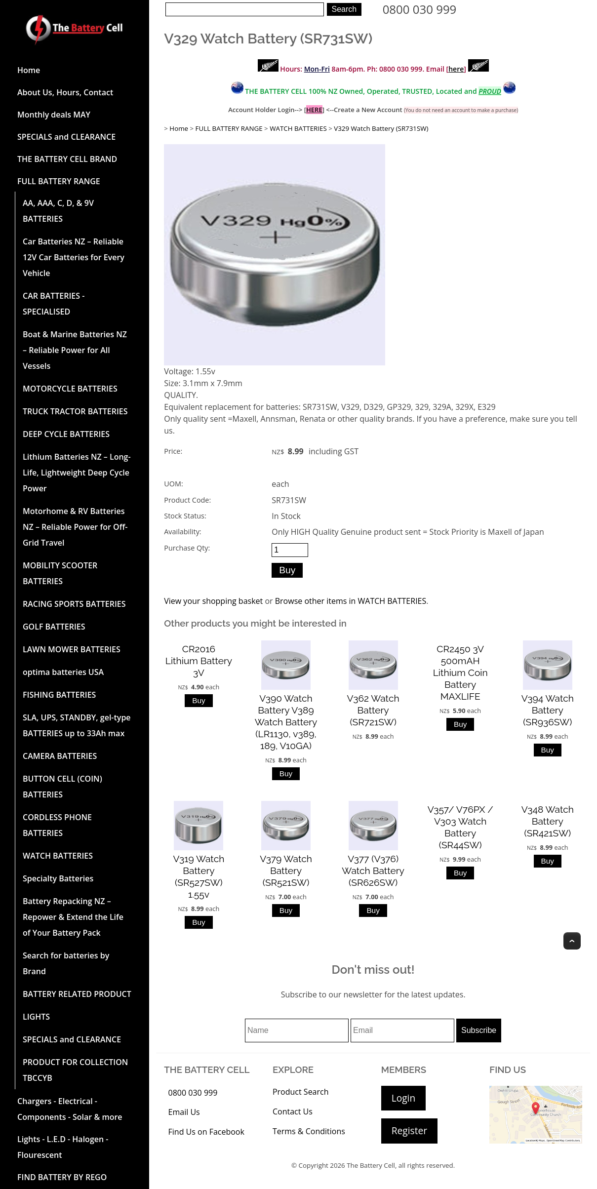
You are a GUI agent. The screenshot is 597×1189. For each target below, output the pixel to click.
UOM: (173, 483)
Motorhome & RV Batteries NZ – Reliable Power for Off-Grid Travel (75, 527)
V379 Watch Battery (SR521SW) (286, 870)
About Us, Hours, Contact (65, 92)
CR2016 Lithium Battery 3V (198, 660)
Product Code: (187, 500)
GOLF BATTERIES (54, 626)
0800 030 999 (420, 9)
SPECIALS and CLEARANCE (66, 136)
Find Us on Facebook (206, 1131)
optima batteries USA (63, 672)
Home (28, 70)
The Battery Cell (371, 1165)
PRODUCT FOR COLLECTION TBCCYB (75, 1070)
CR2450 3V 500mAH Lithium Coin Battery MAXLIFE (460, 672)
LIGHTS (36, 1016)
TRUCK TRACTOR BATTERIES (75, 411)
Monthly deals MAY (53, 114)
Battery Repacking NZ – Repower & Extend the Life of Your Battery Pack (73, 917)
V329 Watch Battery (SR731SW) (381, 128)
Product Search (301, 1091)
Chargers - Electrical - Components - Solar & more (69, 1109)
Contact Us (293, 1111)
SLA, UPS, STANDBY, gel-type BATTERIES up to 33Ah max (77, 725)
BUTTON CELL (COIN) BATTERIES (62, 786)
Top (572, 941)
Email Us (184, 1112)
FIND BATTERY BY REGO (62, 1177)
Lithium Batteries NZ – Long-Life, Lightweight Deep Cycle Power (77, 472)
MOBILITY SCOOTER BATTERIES (60, 573)
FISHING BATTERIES (59, 694)
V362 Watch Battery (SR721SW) (373, 710)
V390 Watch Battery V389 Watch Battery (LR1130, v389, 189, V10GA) (286, 722)
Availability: (182, 531)
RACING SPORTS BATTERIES (74, 603)
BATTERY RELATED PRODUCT (77, 994)
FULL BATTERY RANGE (58, 181)
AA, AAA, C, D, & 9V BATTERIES (58, 211)
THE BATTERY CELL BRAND (67, 159)
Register (409, 1130)
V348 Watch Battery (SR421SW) (547, 821)
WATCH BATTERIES (58, 855)
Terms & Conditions (309, 1131)
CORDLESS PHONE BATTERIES (57, 825)
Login (404, 1098)
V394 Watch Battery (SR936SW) (547, 710)
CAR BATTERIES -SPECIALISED (53, 303)
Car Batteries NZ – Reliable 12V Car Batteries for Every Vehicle (73, 257)
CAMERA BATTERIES (60, 756)
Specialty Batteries (58, 878)
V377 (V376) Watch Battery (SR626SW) (373, 870)
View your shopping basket (213, 600)
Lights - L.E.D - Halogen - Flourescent (62, 1147)
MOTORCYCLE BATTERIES (70, 388)
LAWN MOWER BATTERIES (71, 649)
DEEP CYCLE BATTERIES (66, 434)
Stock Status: (185, 515)
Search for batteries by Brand (66, 963)
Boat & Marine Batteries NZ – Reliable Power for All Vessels (75, 350)
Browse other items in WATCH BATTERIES (351, 600)
